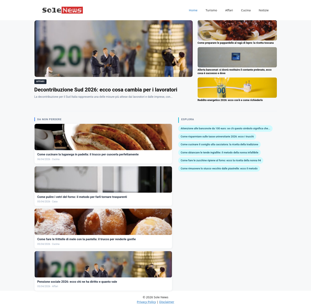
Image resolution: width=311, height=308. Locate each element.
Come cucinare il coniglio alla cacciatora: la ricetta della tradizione (219, 144)
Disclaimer (166, 302)
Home (193, 10)
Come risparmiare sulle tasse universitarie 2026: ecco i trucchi (217, 136)
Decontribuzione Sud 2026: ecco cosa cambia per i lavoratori (105, 90)
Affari (229, 10)
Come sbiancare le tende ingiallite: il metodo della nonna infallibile (219, 152)
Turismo (211, 10)
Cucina (246, 10)
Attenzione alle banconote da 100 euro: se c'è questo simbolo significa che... (225, 128)
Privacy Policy (146, 302)
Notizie (264, 10)
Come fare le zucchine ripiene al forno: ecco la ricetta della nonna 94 (221, 160)
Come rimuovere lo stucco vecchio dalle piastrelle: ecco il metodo (219, 168)
